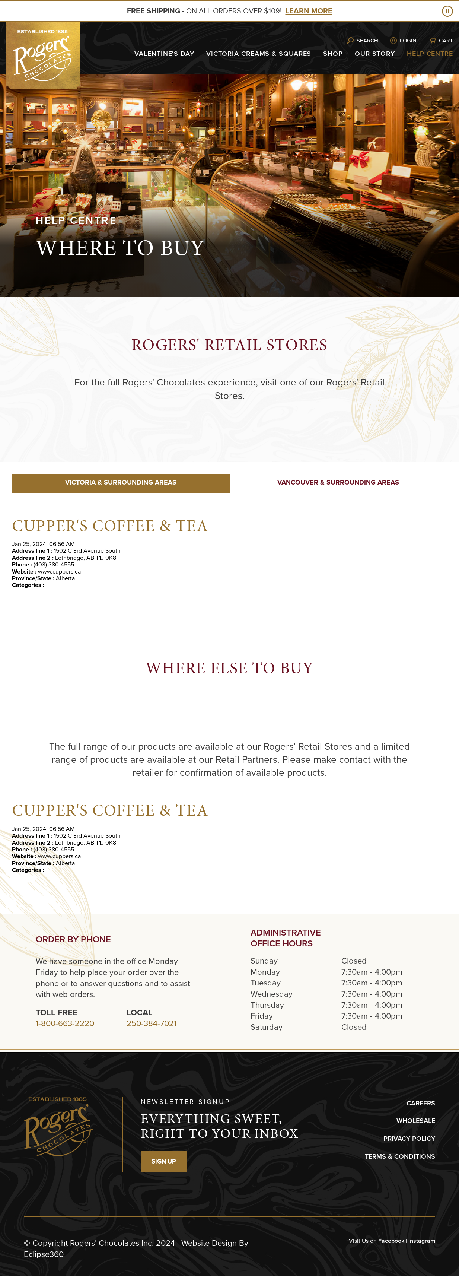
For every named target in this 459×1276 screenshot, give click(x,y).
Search (367, 40)
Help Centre (430, 53)
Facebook (391, 1241)
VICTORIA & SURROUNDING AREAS (120, 482)
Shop (333, 53)
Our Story (375, 53)
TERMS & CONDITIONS (400, 1156)
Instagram (421, 1241)
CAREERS (421, 1103)
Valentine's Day (164, 53)
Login (408, 40)
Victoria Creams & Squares (259, 53)
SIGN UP (164, 1161)
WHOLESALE (415, 1121)
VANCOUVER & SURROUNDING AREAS (338, 482)
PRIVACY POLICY (409, 1138)
